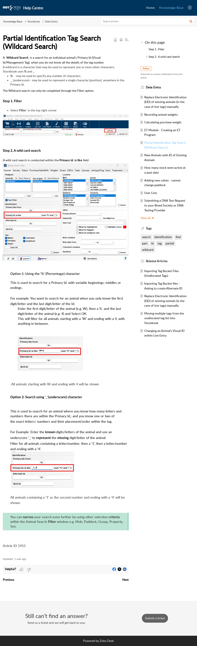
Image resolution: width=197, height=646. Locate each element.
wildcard (147, 250)
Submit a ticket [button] (155, 618)
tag (160, 243)
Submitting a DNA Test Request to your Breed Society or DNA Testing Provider (164, 205)
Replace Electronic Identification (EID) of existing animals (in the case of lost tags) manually (165, 102)
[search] (147, 21)
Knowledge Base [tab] (171, 8)
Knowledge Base (12, 21)
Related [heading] (157, 261)
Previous (8, 580)
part (144, 243)
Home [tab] (150, 8)
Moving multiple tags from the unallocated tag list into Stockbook (164, 318)
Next (125, 580)
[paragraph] (66, 304)
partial (170, 243)
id (152, 243)
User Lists (150, 193)
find (178, 237)
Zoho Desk (107, 641)
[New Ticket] (155, 618)
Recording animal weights (161, 114)
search (146, 237)
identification (163, 237)
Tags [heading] (149, 228)
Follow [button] (146, 68)
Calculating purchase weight (162, 122)
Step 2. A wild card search (165, 56)
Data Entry (51, 21)
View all (147, 218)
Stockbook (33, 21)
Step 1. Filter (156, 49)
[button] (190, 8)
